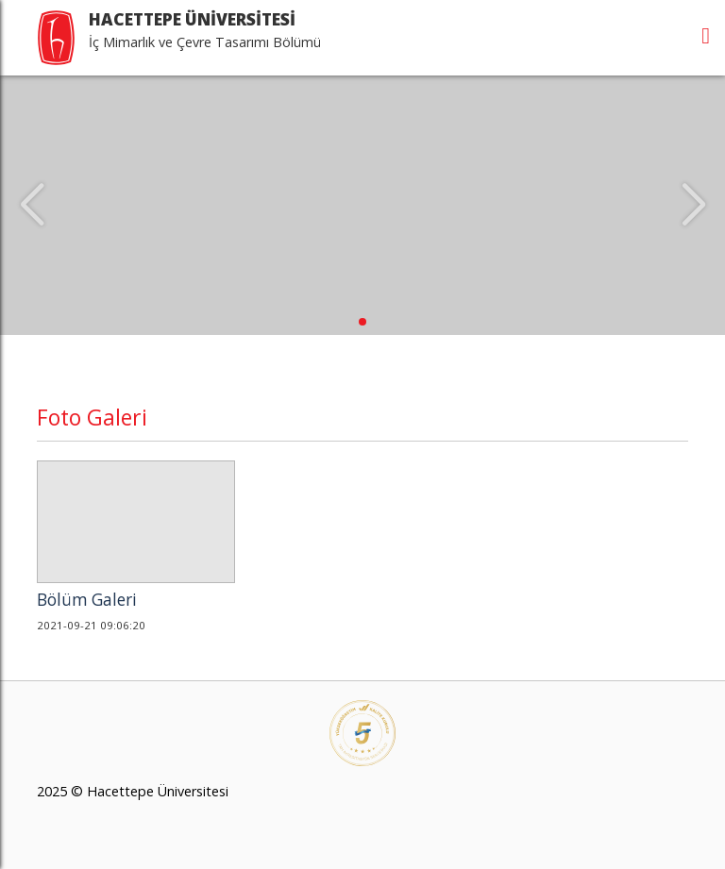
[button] (362, 322)
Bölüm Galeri (87, 599)
